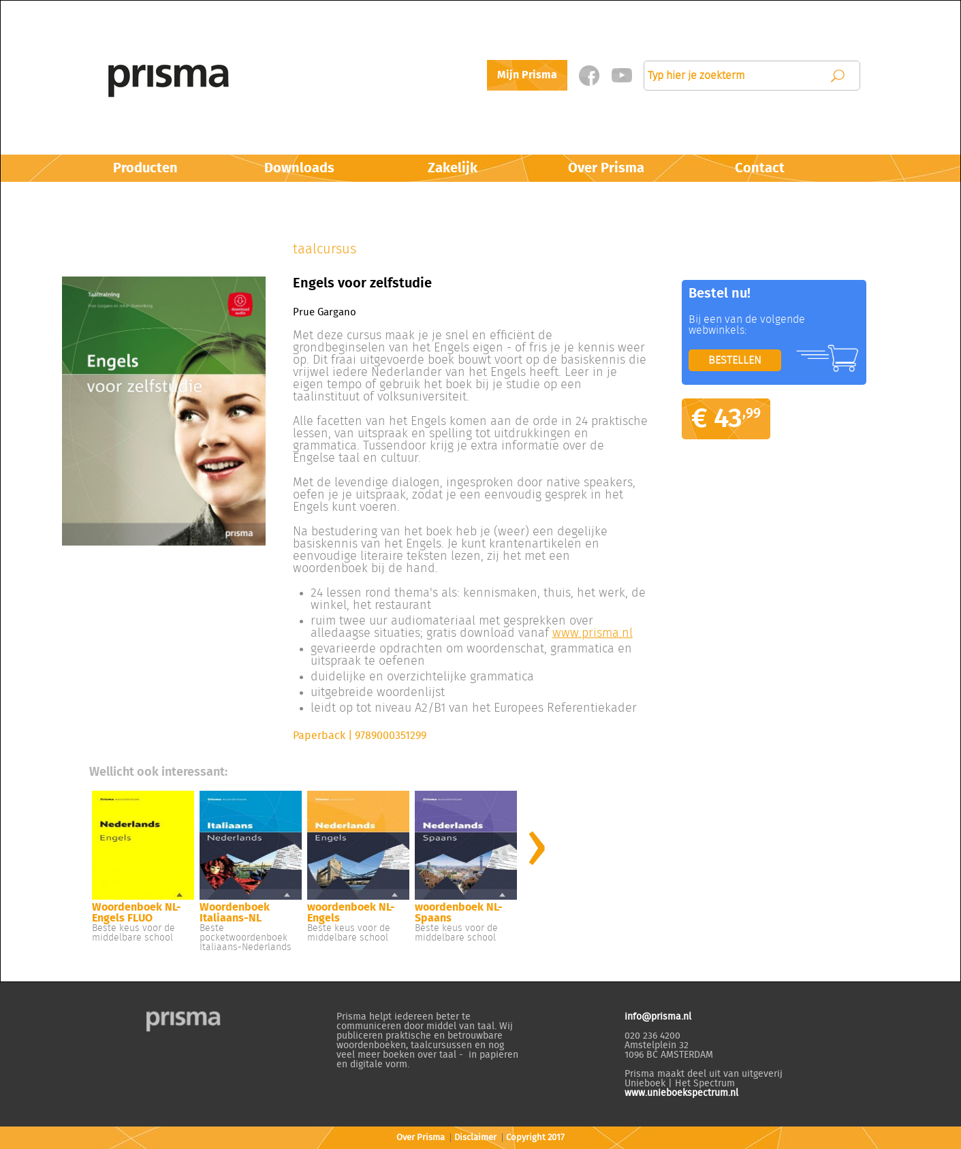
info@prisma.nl (658, 1017)
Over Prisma (606, 168)
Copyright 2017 (535, 1137)
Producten (145, 168)
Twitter (621, 75)
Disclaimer (475, 1137)
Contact (760, 168)
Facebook (588, 75)
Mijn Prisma (527, 74)
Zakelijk (452, 168)
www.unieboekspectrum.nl (681, 1093)
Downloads (299, 168)
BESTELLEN (734, 360)
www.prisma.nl (592, 633)
